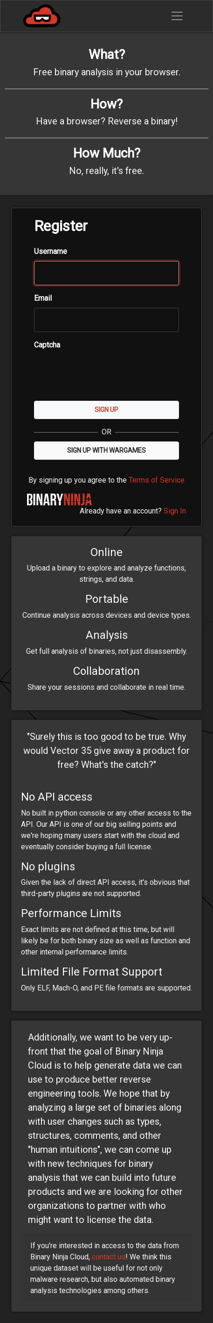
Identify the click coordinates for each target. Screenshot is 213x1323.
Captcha (47, 344)
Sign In (175, 510)
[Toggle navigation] (177, 16)
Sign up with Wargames (106, 450)
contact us (108, 1256)
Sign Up (106, 409)
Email (43, 298)
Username (50, 251)
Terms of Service (157, 480)
